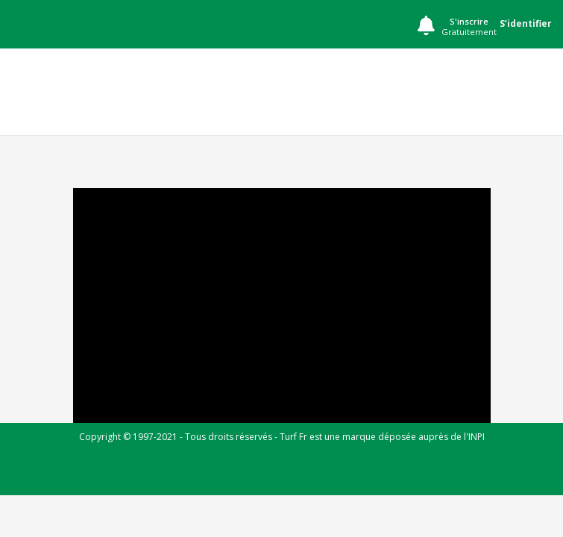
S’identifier (526, 23)
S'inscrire (469, 26)
